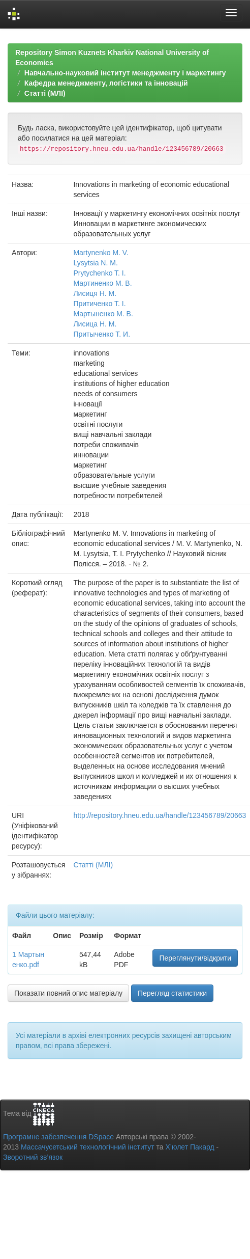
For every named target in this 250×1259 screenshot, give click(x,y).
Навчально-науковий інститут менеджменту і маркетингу (125, 73)
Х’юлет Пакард (190, 1147)
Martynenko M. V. (100, 253)
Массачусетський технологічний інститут (87, 1147)
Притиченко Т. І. (99, 303)
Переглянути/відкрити (195, 958)
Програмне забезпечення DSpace (58, 1137)
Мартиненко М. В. (102, 283)
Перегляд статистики (172, 993)
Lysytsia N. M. (95, 263)
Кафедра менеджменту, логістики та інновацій (106, 83)
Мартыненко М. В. (103, 314)
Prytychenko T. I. (99, 273)
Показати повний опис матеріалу (68, 993)
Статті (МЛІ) (45, 93)
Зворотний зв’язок (33, 1157)
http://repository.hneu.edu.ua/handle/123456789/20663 (159, 815)
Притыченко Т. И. (101, 334)
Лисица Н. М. (94, 324)
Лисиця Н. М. (94, 293)
